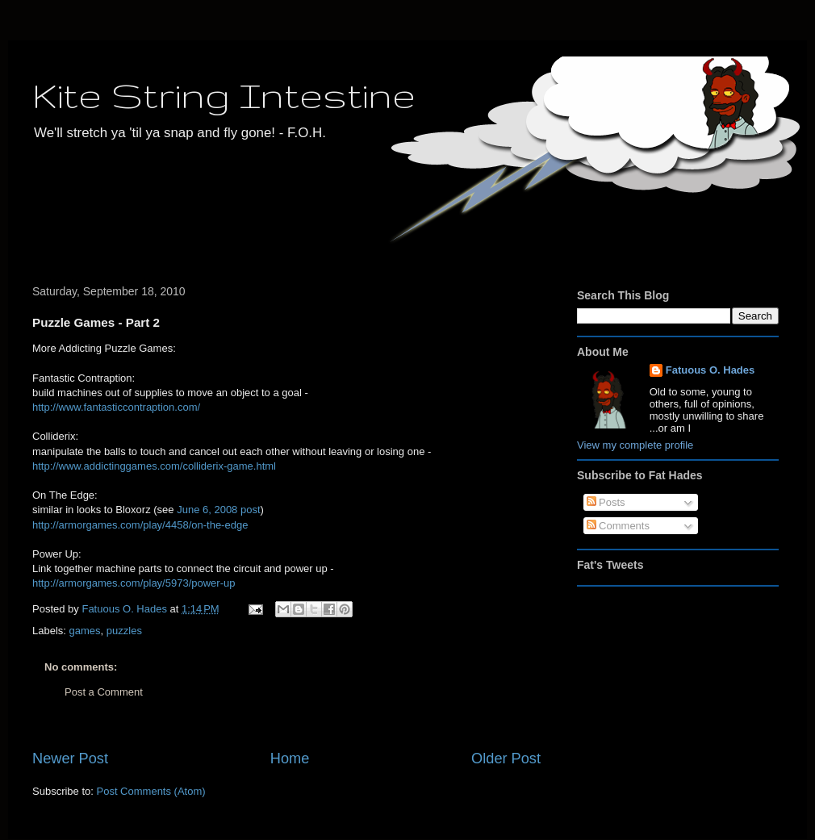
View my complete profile (635, 445)
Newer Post (70, 758)
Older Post (506, 758)
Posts (606, 502)
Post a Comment (104, 692)
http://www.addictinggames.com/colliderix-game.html (154, 466)
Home (290, 758)
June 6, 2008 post (218, 510)
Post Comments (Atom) (151, 791)
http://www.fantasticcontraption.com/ (116, 407)
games (85, 631)
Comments (618, 526)
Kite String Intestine (224, 94)
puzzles (124, 631)
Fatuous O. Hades (710, 370)
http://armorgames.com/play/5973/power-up (133, 583)
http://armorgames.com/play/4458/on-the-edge (140, 525)
